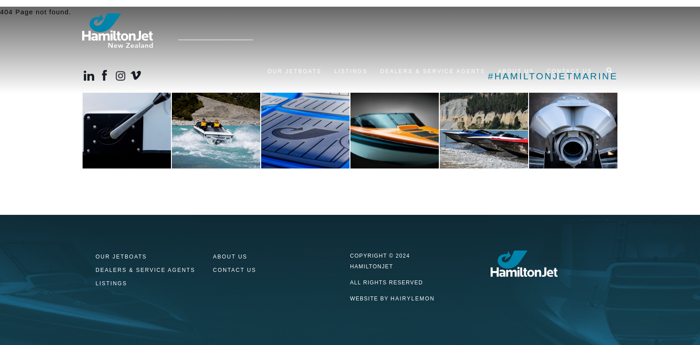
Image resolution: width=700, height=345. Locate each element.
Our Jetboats (294, 71)
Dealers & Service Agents (432, 71)
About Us (516, 71)
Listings (351, 71)
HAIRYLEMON (413, 299)
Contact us (569, 71)
